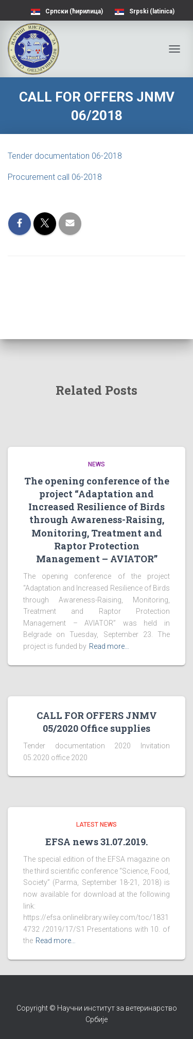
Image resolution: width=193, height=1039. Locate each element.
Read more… (109, 646)
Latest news (96, 824)
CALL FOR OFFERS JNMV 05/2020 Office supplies (97, 721)
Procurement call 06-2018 (55, 177)
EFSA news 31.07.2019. (96, 841)
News (96, 464)
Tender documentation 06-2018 (65, 156)
